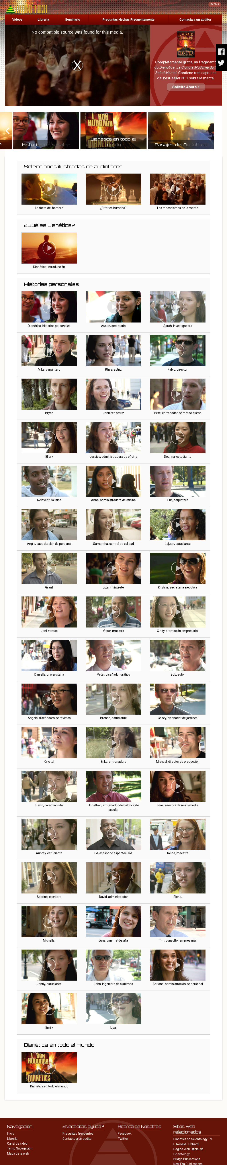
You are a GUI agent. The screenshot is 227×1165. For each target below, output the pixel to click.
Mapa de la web (18, 1153)
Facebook (124, 1133)
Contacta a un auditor (195, 19)
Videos (17, 19)
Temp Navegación (19, 1148)
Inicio (10, 1133)
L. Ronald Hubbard (186, 1144)
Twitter (123, 1138)
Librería (43, 19)
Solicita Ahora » (186, 87)
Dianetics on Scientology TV (192, 1139)
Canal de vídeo (17, 1143)
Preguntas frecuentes (78, 1133)
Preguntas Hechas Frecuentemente (128, 19)
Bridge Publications (186, 1159)
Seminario (72, 19)
